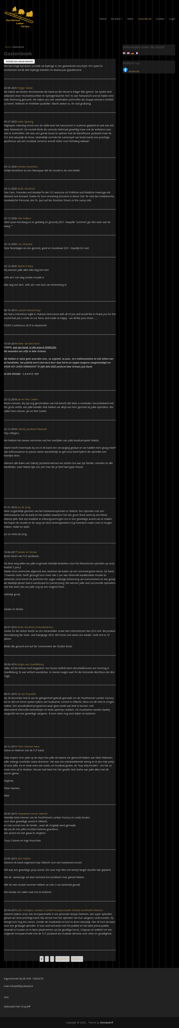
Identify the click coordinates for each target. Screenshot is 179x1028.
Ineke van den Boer (28, 343)
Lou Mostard (24, 244)
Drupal (25, 1006)
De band (117, 18)
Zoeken (160, 18)
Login (172, 18)
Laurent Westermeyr (29, 310)
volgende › (62, 959)
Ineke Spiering (25, 121)
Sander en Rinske (27, 552)
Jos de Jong (23, 507)
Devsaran (106, 1022)
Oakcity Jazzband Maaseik (32, 429)
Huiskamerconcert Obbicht (32, 813)
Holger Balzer (25, 88)
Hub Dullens (24, 218)
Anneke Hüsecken (27, 166)
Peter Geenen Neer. (28, 746)
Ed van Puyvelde (26, 694)
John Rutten (24, 858)
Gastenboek (145, 18)
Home (102, 18)
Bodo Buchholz (26, 188)
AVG (6, 997)
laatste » (77, 959)
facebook (131, 71)
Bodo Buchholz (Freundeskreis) (35, 627)
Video (130, 18)
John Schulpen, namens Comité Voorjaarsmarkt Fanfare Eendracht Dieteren (60, 910)
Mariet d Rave (25, 266)
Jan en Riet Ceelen (27, 399)
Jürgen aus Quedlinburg (30, 664)
